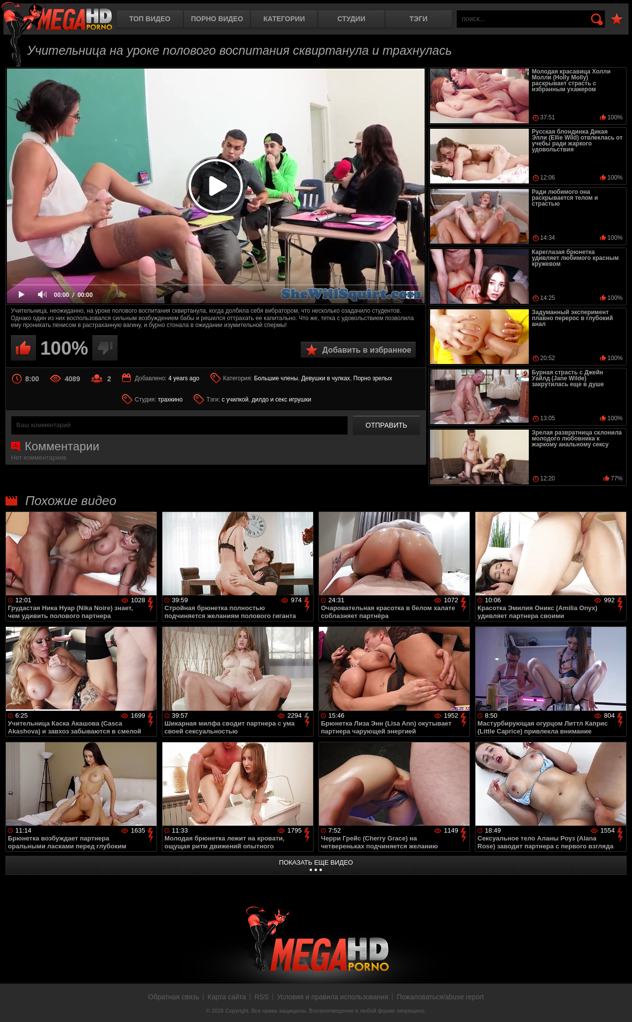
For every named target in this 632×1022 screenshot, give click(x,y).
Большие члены (276, 378)
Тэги (418, 19)
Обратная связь (173, 997)
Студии (351, 19)
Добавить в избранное (366, 350)
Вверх (617, 1004)
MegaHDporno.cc (56, 17)
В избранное (617, 19)
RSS (261, 997)
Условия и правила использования (332, 997)
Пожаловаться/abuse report (440, 997)
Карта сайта (226, 997)
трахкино (170, 399)
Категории (284, 19)
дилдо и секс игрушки (281, 399)
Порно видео (217, 19)
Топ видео (149, 19)
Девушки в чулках (325, 378)
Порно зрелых (373, 378)
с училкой (235, 399)
